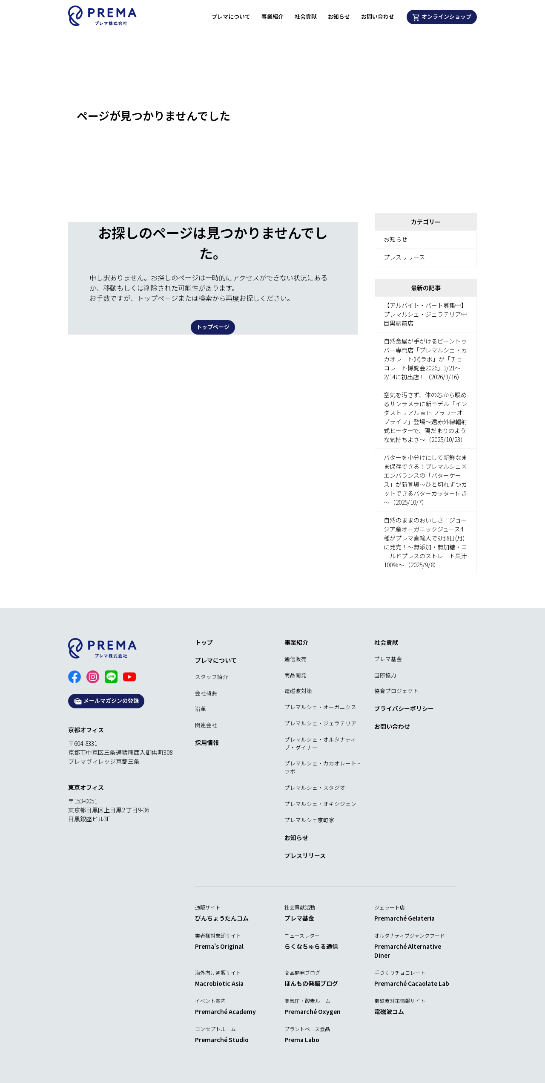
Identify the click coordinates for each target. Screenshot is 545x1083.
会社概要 (206, 693)
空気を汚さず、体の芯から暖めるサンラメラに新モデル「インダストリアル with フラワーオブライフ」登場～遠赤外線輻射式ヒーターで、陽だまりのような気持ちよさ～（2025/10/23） (425, 417)
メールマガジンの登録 (106, 700)
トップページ (212, 327)
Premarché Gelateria (404, 918)
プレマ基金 (388, 659)
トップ (204, 642)
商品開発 (295, 675)
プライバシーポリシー (404, 708)
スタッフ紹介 (211, 677)
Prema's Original (219, 946)
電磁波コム (389, 1011)
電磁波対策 (298, 691)
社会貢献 (306, 16)
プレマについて (231, 16)
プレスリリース (404, 257)
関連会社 (206, 725)
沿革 (200, 709)
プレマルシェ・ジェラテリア (320, 723)
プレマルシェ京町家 (309, 820)
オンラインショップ (442, 16)
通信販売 (295, 659)
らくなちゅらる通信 (311, 946)
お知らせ (339, 16)
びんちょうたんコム (222, 918)
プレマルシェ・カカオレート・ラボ (323, 767)
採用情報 (207, 742)
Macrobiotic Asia (219, 983)
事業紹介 (272, 16)
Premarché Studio (222, 1039)
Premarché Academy (225, 1011)
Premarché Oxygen (312, 1011)
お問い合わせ (377, 16)
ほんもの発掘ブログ (311, 983)
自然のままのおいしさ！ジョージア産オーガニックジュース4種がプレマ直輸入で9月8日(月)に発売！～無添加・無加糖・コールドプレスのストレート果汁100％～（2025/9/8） (425, 542)
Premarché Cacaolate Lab (411, 983)
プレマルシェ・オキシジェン (320, 804)
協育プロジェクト (396, 691)
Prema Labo (301, 1039)
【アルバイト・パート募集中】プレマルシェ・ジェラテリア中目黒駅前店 (425, 314)
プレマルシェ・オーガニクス (320, 707)
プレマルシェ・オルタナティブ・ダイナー (320, 743)
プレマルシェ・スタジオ (314, 787)
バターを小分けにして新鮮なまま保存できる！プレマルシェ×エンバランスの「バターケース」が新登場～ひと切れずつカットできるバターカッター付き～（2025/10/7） (425, 479)
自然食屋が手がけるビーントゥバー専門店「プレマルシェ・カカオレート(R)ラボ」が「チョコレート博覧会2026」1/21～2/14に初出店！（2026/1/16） (425, 359)
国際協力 (385, 675)
